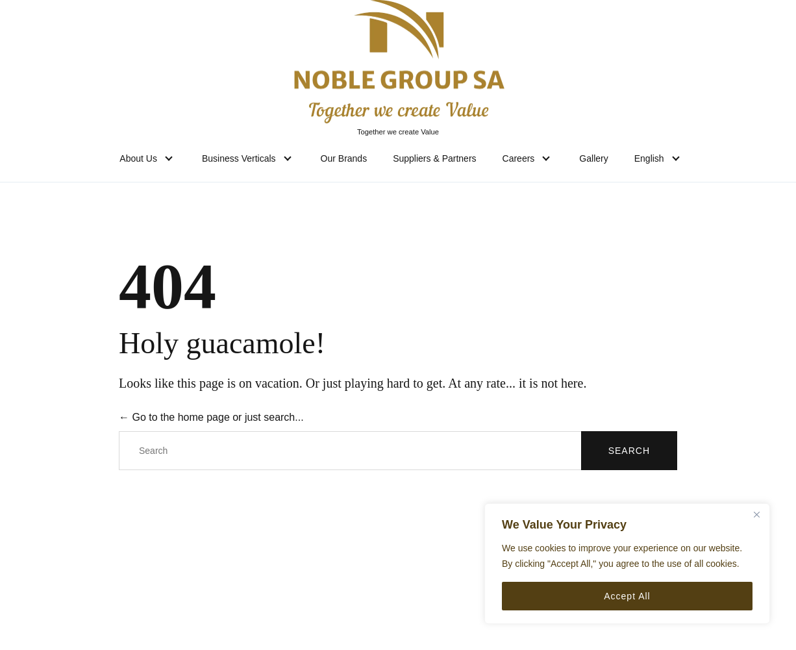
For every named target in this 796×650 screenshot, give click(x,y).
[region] (627, 563)
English (649, 158)
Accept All (627, 596)
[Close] (756, 514)
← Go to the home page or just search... (211, 417)
